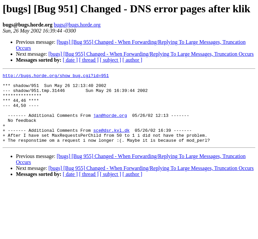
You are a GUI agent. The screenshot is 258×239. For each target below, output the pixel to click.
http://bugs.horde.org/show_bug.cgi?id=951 (56, 76)
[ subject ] (110, 60)
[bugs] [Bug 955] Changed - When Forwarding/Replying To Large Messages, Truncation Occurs (151, 54)
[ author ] (132, 60)
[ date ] (70, 60)
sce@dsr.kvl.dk (111, 142)
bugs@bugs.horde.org (77, 25)
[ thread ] (89, 60)
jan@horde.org (110, 124)
